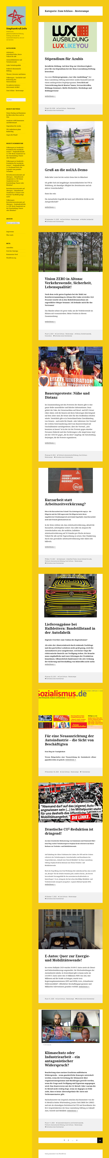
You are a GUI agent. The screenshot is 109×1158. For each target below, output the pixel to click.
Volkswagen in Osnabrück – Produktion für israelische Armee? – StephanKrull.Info (15, 150)
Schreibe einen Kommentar (55, 110)
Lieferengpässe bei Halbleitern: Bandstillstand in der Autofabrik (70, 628)
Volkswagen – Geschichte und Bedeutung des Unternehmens (16, 80)
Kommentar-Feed (12, 254)
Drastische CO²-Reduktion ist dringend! (69, 831)
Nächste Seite (100, 1140)
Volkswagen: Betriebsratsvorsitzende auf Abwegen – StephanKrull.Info (16, 202)
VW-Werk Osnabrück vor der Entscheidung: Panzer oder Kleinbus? (15, 156)
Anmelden (9, 248)
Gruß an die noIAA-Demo (66, 170)
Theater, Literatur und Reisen (16, 74)
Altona (78, 334)
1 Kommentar (85, 772)
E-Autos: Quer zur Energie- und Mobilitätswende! (67, 958)
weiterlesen (50, 96)
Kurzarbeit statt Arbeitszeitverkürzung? (65, 502)
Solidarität (90, 219)
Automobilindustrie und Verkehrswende (70, 1123)
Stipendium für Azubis (13, 126)
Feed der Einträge (12, 251)
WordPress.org (11, 258)
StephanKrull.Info (16, 28)
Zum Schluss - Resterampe (66, 108)
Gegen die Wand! (12, 135)
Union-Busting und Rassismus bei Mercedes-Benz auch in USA (16, 115)
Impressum (10, 232)
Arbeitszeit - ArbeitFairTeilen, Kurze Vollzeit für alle (75, 559)
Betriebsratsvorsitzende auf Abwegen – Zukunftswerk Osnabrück (15, 177)
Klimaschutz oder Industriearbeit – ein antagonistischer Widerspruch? (62, 1058)
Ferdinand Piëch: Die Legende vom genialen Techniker (14, 169)
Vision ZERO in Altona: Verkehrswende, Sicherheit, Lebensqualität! (68, 282)
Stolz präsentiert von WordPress (55, 1154)
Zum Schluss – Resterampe (15, 91)
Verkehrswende (86, 334)
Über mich (9, 235)
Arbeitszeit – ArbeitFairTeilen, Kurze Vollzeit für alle (14, 54)
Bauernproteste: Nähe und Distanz (67, 395)
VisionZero (48, 336)
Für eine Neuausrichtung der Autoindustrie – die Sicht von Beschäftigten (69, 740)
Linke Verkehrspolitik (13, 65)
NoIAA (84, 219)
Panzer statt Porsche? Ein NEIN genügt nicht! (15, 195)
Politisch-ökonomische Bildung (68, 455)
